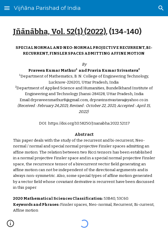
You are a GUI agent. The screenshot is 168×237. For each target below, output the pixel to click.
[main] (84, 31)
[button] (7, 8)
